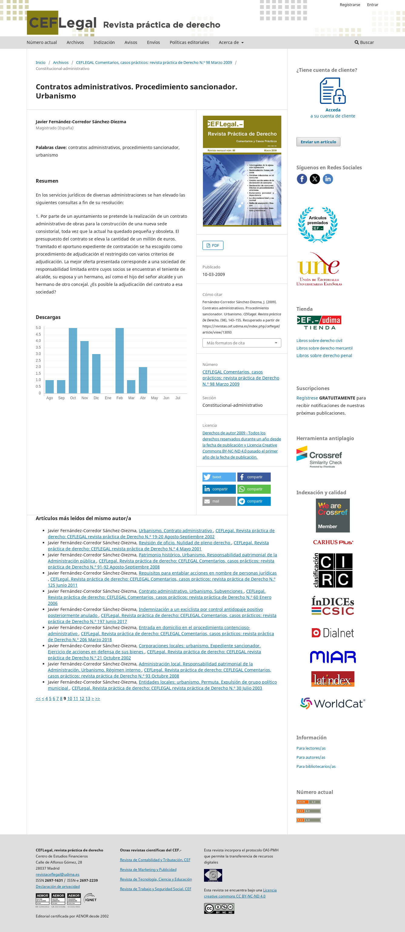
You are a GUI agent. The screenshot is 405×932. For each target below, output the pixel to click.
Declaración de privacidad (58, 886)
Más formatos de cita (226, 343)
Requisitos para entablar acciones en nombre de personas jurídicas (208, 573)
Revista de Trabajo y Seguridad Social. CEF (155, 888)
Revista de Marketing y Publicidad (148, 869)
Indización (104, 42)
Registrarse (350, 4)
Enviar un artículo (318, 141)
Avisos (131, 42)
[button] (219, 477)
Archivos (75, 42)
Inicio (40, 62)
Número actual (42, 42)
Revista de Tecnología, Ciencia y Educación (156, 879)
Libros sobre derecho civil (319, 340)
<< (38, 698)
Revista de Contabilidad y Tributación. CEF (155, 859)
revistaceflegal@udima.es (57, 874)
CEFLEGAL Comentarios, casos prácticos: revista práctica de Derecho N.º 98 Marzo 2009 (154, 62)
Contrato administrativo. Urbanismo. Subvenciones (191, 591)
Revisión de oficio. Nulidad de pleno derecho (185, 543)
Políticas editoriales (189, 42)
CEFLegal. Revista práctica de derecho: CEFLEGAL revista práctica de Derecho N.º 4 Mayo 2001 (158, 546)
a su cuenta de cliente (332, 110)
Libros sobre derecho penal (324, 355)
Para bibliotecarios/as (316, 766)
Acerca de (229, 42)
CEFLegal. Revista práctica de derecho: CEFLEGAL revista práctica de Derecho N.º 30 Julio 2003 (167, 688)
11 (75, 698)
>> (97, 698)
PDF (215, 245)
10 (69, 698)
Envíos (153, 42)
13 (87, 698)
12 (81, 698)
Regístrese (307, 398)
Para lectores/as (311, 748)
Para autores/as (310, 757)
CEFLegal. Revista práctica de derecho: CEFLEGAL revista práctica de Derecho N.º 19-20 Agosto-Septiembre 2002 (161, 533)
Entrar (372, 4)
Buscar (364, 42)
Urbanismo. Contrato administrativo (176, 530)
